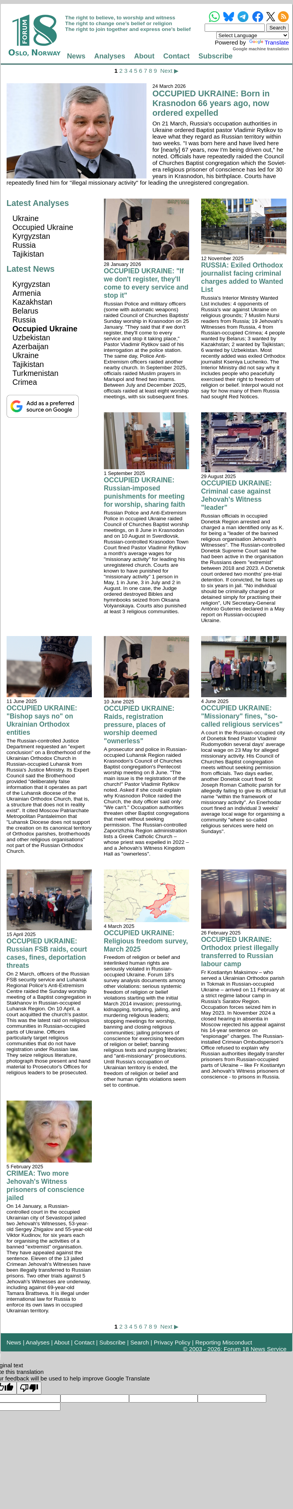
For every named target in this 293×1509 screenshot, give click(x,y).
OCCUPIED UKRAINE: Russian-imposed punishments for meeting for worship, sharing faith (144, 492)
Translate (268, 42)
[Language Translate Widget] (252, 35)
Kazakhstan (32, 302)
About (144, 56)
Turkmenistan (35, 373)
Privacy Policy (172, 1342)
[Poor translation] (29, 1388)
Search (139, 1342)
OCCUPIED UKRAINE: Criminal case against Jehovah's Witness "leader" (236, 495)
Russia (24, 245)
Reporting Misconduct (223, 1342)
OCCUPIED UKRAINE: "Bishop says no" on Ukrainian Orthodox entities (42, 720)
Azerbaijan (30, 346)
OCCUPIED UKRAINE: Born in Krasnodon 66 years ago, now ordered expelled (210, 103)
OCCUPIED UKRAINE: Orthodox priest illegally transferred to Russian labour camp (240, 952)
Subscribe (215, 56)
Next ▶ (169, 70)
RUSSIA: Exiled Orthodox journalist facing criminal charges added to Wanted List (242, 277)
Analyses (109, 56)
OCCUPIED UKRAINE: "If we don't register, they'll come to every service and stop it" (146, 283)
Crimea (24, 382)
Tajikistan (28, 254)
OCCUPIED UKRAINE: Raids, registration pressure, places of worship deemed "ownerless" (139, 725)
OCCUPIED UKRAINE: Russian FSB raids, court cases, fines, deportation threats (47, 953)
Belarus (25, 311)
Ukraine (25, 218)
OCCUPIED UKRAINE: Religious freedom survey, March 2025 (146, 941)
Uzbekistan (31, 337)
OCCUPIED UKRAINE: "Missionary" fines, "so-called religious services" (242, 716)
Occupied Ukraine (42, 227)
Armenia (26, 293)
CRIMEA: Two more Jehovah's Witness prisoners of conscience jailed (45, 1185)
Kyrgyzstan (31, 236)
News (76, 56)
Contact (176, 56)
